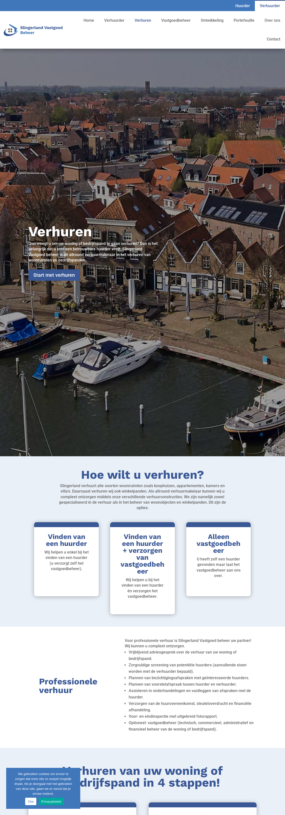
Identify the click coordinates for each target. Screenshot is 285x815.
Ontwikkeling (212, 20)
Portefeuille (244, 20)
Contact (273, 39)
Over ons (272, 20)
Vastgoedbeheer (176, 20)
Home (88, 20)
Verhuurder (270, 5)
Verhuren (143, 20)
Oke (31, 801)
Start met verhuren (54, 275)
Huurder (242, 5)
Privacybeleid (51, 801)
